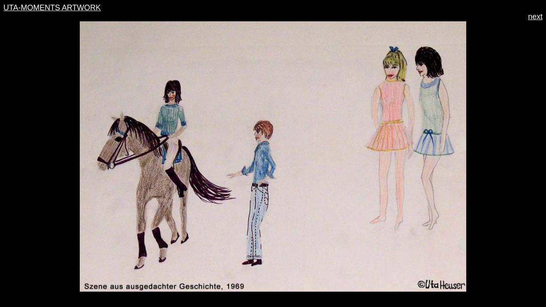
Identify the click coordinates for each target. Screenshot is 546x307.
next (535, 16)
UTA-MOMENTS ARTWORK (52, 7)
